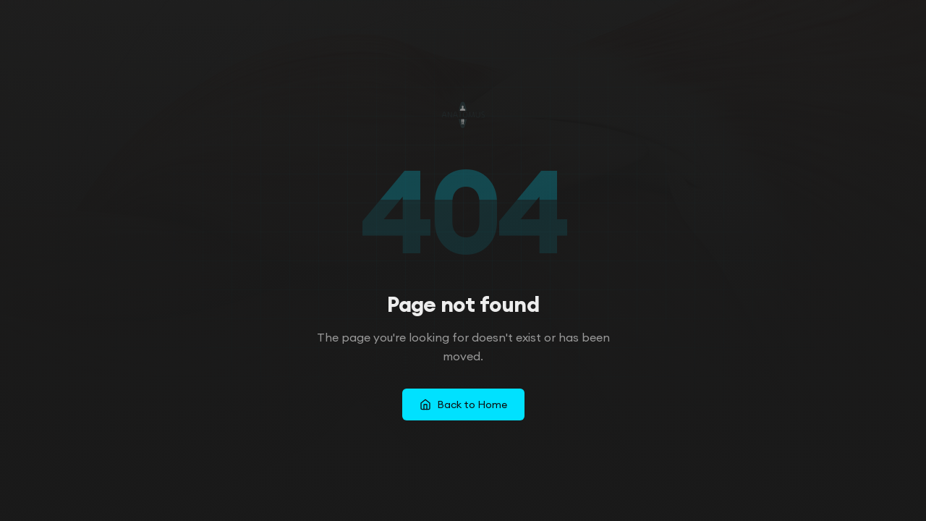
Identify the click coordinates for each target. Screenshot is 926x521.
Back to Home (463, 404)
